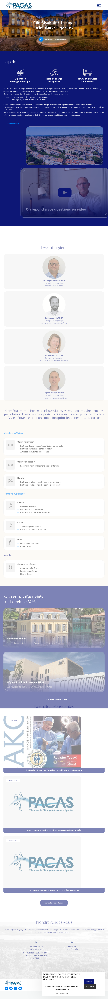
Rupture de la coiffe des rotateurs (35, 512)
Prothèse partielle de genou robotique (37, 448)
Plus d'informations (62, 993)
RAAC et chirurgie (87, 80)
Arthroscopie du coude (30, 526)
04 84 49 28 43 (35, 950)
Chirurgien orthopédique (54, 288)
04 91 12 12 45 (36, 942)
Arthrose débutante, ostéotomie (34, 451)
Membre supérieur (14, 493)
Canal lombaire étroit (29, 568)
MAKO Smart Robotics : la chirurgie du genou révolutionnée (54, 824)
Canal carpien (26, 546)
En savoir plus (13, 123)
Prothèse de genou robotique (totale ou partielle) (41, 446)
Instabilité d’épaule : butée (31, 509)
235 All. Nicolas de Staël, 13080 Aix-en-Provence (54, 684)
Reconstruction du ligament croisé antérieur (39, 465)
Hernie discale (26, 574)
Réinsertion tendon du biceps (33, 529)
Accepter (89, 981)
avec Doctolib (72, 942)
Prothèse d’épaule (28, 506)
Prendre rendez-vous (56, 39)
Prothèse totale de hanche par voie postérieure (40, 484)
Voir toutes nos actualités (54, 897)
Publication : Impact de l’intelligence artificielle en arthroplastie (54, 764)
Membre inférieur (13, 433)
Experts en (20, 80)
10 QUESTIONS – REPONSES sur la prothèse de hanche (54, 884)
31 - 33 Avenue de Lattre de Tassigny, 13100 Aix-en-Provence (54, 640)
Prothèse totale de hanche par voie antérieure (40, 482)
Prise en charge (54, 80)
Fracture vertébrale (28, 571)
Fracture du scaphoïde (30, 543)
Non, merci (90, 986)
